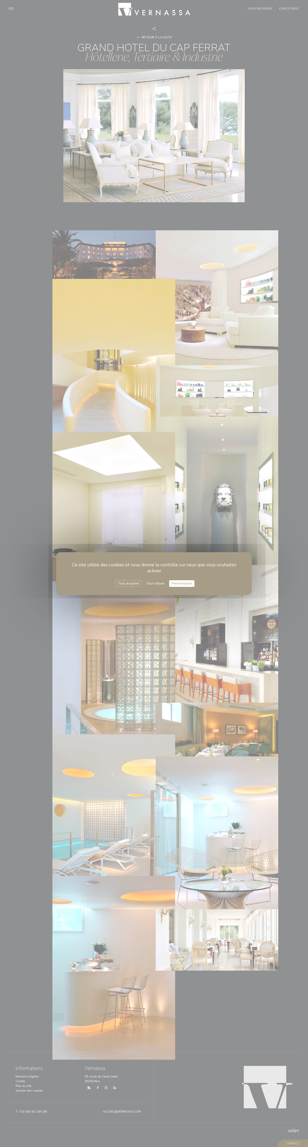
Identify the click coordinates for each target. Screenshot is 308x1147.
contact (293, 1144)
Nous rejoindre (259, 9)
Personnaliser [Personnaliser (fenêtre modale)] (182, 583)
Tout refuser (155, 583)
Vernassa (154, 7)
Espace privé (288, 9)
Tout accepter (128, 583)
